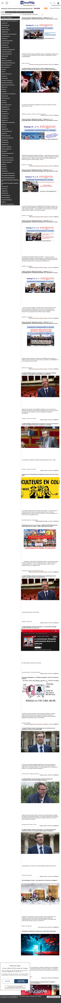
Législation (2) (5, 129)
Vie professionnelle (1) (7, 199)
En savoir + (26, 992)
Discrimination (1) (6, 67)
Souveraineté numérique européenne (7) (10, 184)
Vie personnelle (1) (6, 197)
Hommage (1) (5, 115)
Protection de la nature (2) (7, 157)
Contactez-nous (28, 990)
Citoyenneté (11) (5, 47)
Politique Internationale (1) (8, 153)
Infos (48, 990)
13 (39, 985)
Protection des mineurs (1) (8, 160)
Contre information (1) (7, 54)
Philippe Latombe (44, 93)
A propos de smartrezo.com (30, 994)
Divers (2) (4, 69)
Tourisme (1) (4, 188)
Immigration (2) (5, 118)
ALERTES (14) (5, 31)
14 (41, 985)
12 (38, 985)
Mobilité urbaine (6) (6, 135)
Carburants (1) (5, 45)
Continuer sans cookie (21, 981)
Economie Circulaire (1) (7, 80)
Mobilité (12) (4, 133)
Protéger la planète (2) (7, 162)
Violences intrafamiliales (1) (8, 204)
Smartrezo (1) (5, 171)
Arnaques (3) (4, 38)
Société (36, 8)
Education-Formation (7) (7, 82)
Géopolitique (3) (5, 107)
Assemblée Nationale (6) (7, 40)
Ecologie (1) (4, 76)
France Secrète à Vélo (42, 733)
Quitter (7, 981)
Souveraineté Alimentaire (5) (8, 173)
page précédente (55, 8)
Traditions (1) (4, 191)
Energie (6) (4, 91)
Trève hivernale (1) (6, 195)
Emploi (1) (4, 89)
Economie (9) (4, 78)
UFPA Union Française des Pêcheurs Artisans (38, 53)
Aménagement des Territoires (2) (9, 34)
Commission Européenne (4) (8, 49)
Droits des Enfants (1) (6, 73)
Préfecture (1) (5, 155)
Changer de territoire (56, 5)
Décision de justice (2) (7, 60)
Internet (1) (4, 124)
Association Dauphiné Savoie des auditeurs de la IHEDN (35, 573)
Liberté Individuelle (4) (7, 131)
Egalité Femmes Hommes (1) (8, 85)
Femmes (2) (4, 102)
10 (34, 985)
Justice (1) (4, 126)
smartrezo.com (8, 991)
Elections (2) (4, 87)
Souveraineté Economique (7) (8, 175)
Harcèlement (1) (5, 113)
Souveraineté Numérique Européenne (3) (10, 180)
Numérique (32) (5, 142)
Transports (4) (5, 193)
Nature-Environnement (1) (7, 138)
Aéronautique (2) (5, 25)
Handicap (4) (4, 111)
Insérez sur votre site (53, 976)
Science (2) (4, 166)
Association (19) (5, 43)
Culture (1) (4, 58)
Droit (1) (3, 71)
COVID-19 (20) (5, 56)
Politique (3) (4, 151)
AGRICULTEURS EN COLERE (41, 413)
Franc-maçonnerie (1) (6, 104)
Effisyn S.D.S (44, 773)
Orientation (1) (5, 144)
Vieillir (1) (4, 202)
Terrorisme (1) (5, 186)
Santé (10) (4, 164)
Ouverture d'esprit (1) (6, 146)
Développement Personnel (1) (8, 62)
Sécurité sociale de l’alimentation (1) (10, 20)
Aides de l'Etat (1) (5, 29)
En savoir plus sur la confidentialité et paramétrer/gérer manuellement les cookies (15, 987)
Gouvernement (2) (6, 109)
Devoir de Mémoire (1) (6, 65)
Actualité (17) (4, 23)
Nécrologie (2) (5, 140)
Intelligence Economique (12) (8, 122)
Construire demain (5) (6, 51)
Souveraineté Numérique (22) (8, 177)
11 (36, 985)
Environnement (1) (6, 98)
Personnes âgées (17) (6, 149)
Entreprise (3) (5, 96)
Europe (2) (4, 100)
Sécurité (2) (4, 168)
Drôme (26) (45, 932)
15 (43, 985)
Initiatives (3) (4, 120)
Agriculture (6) (5, 27)
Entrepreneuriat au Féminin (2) (8, 93)
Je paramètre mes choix (53, 996)
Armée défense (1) (6, 36)
